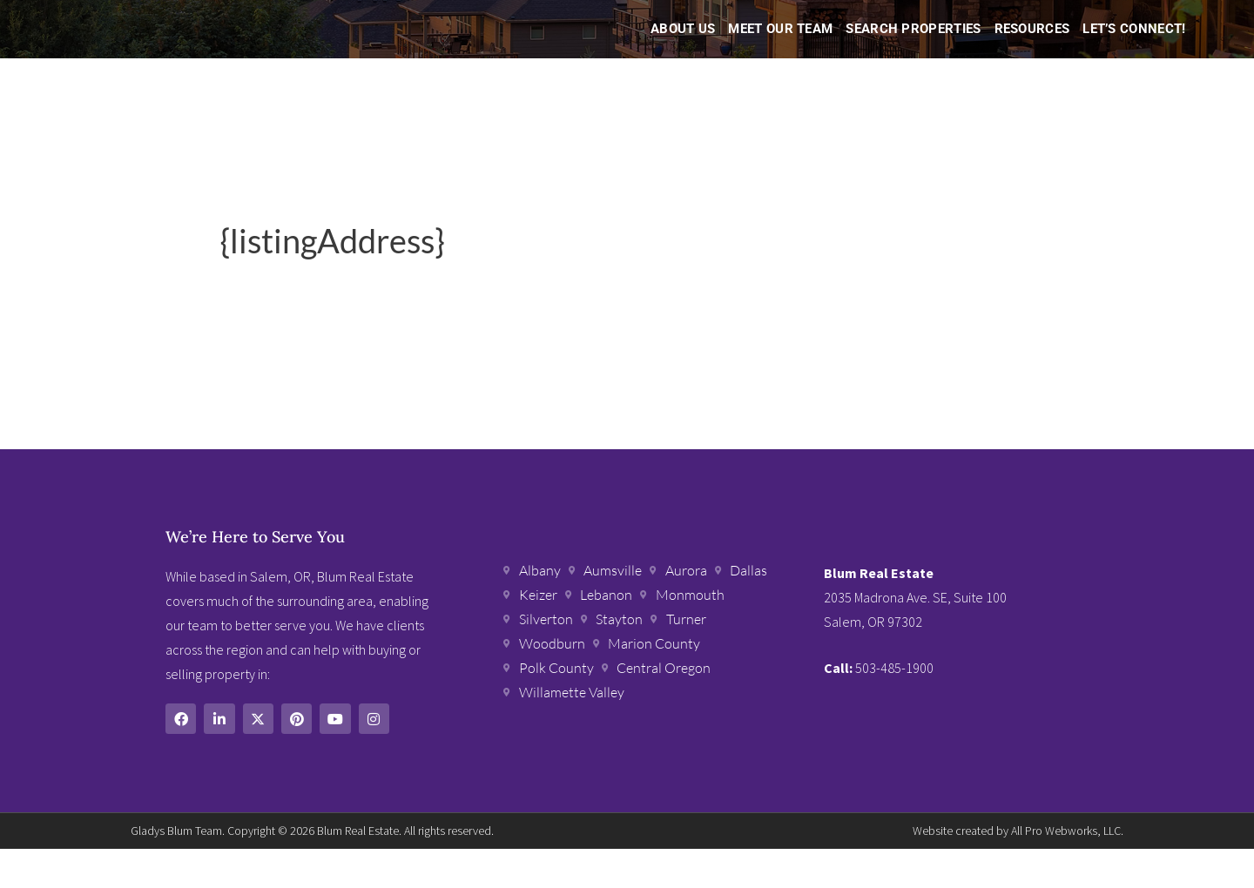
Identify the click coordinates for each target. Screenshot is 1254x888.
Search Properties (913, 49)
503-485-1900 (894, 707)
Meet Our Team (780, 49)
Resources (1032, 49)
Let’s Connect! (1133, 49)
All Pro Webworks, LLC (1066, 870)
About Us (683, 49)
